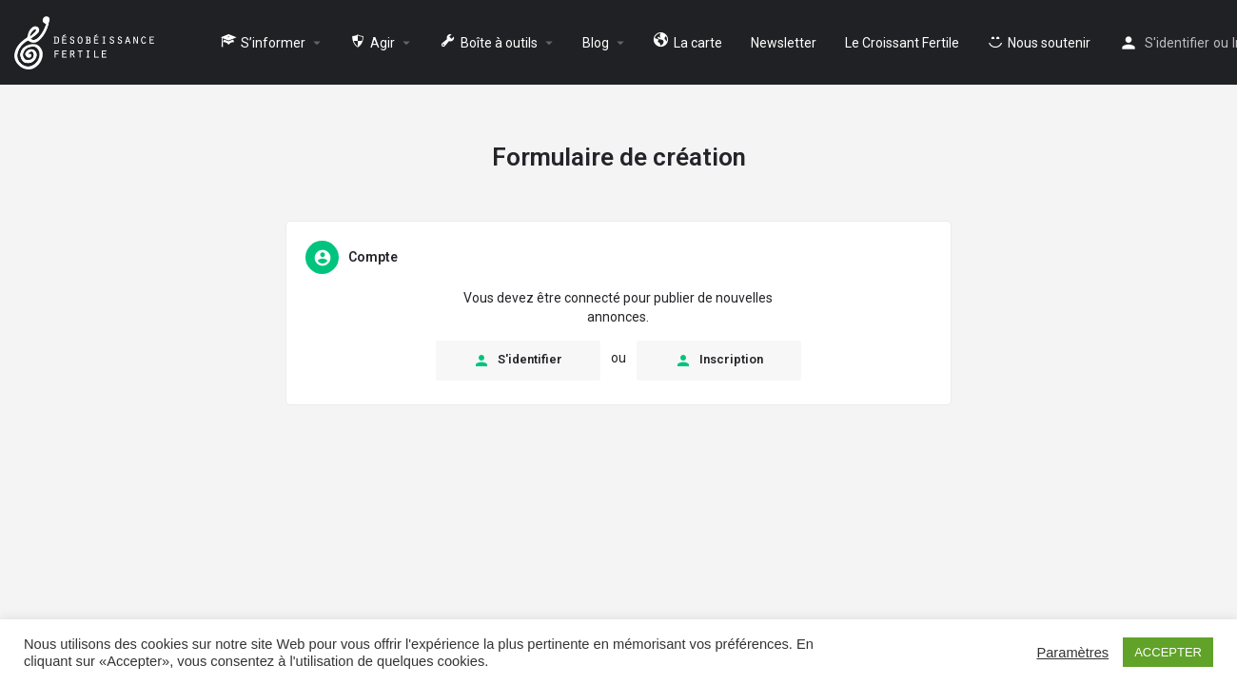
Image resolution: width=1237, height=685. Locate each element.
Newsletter (783, 42)
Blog (595, 42)
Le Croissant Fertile (902, 42)
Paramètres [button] (1072, 652)
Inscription (719, 360)
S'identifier (1177, 42)
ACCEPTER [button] (1168, 652)
